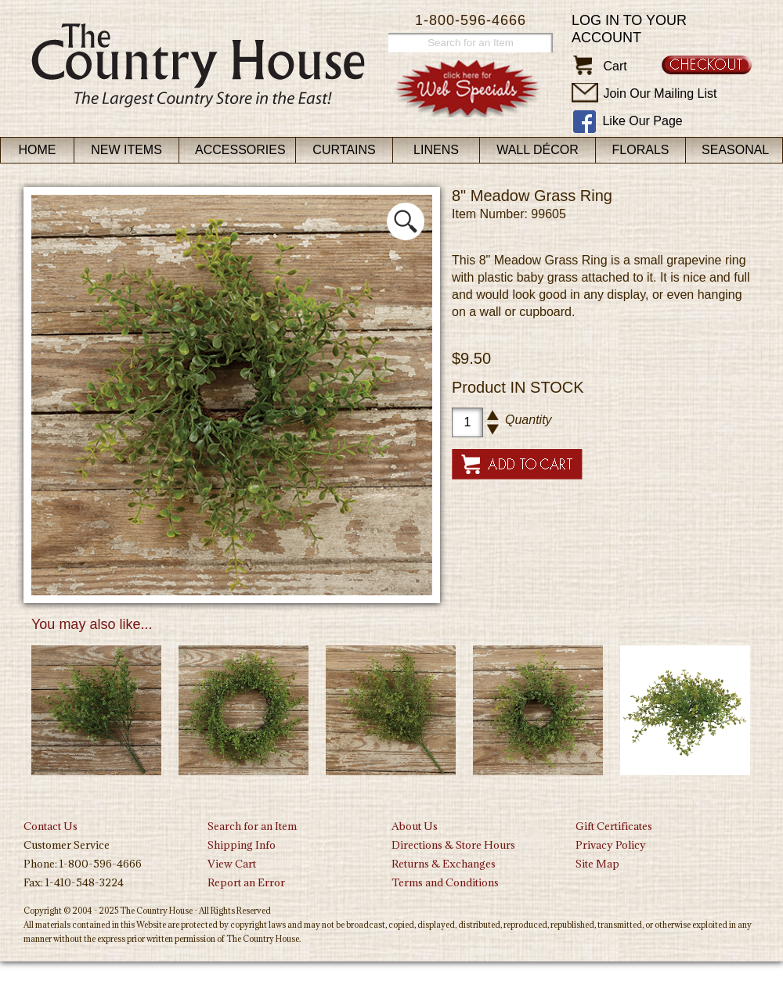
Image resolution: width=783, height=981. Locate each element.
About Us (415, 826)
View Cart (231, 864)
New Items (126, 149)
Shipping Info (241, 845)
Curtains (343, 149)
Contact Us (50, 826)
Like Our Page (642, 121)
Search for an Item (252, 826)
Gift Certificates (614, 826)
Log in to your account (629, 29)
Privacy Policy (611, 845)
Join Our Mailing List (659, 93)
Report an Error (246, 882)
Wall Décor (537, 149)
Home (37, 149)
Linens (436, 149)
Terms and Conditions (445, 882)
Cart (614, 66)
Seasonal (735, 149)
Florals (640, 149)
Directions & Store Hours (453, 845)
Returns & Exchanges (444, 864)
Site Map (597, 864)
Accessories (240, 149)
